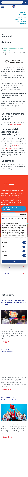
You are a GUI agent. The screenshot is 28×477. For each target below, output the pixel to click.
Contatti (22, 24)
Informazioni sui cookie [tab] (21, 218)
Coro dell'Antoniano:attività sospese (9, 351)
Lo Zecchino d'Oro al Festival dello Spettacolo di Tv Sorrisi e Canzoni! (13, 302)
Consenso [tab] (4, 218)
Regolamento (20, 19)
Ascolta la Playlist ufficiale (11, 208)
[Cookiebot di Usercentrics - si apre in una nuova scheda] (20, 214)
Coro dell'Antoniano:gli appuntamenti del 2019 (11, 398)
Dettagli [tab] (11, 218)
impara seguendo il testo (9, 197)
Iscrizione (21, 17)
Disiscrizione (20, 21)
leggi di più (7, 342)
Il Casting (22, 12)
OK (14, 261)
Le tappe (22, 15)
